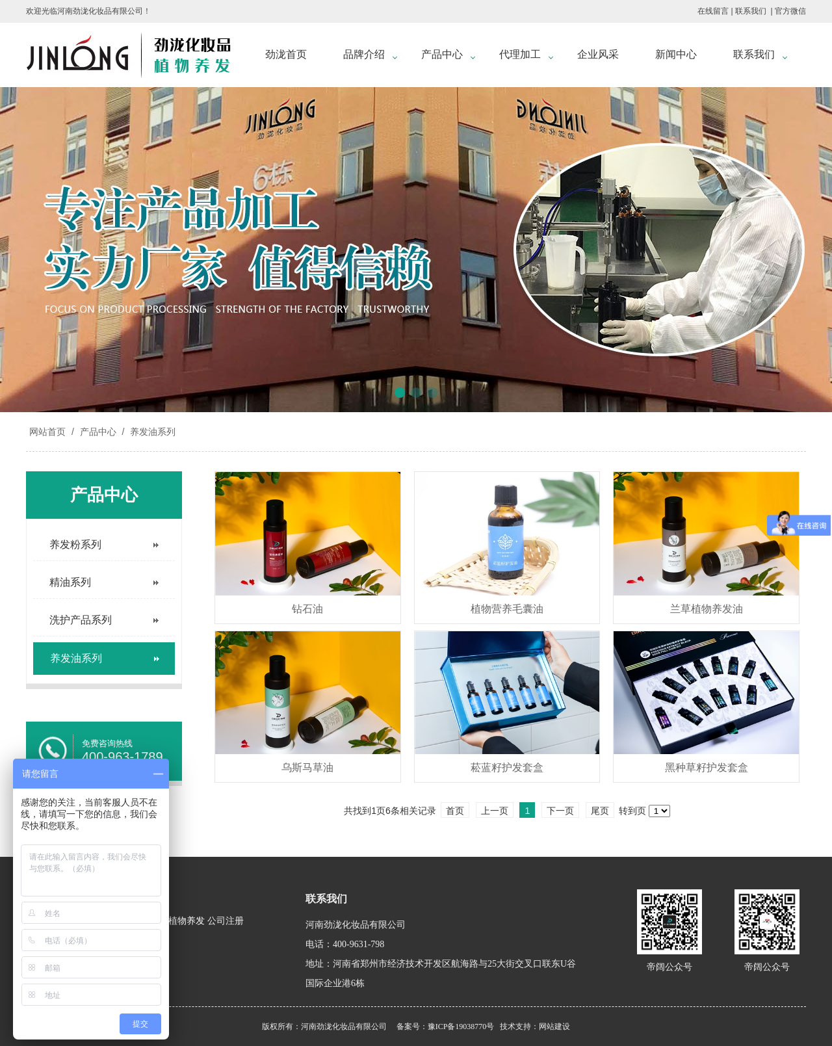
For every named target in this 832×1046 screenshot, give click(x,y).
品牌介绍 (364, 54)
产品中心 (442, 54)
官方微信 (790, 11)
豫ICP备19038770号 (461, 1026)
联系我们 (750, 11)
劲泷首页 (286, 54)
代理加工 (520, 54)
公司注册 (225, 921)
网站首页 (47, 431)
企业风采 (598, 54)
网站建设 (554, 1026)
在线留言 (713, 11)
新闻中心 (676, 54)
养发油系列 (151, 431)
